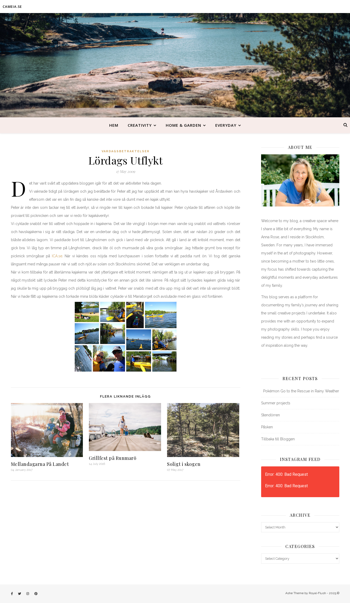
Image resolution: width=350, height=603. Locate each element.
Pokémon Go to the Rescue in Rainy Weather (300, 391)
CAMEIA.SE (12, 6)
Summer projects (275, 403)
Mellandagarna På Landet (40, 464)
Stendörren (270, 415)
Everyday (225, 125)
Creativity (140, 125)
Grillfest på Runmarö (112, 458)
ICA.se (57, 256)
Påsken (267, 427)
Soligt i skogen (184, 464)
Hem (113, 125)
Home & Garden (183, 125)
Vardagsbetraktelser (126, 151)
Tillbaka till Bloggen (278, 439)
